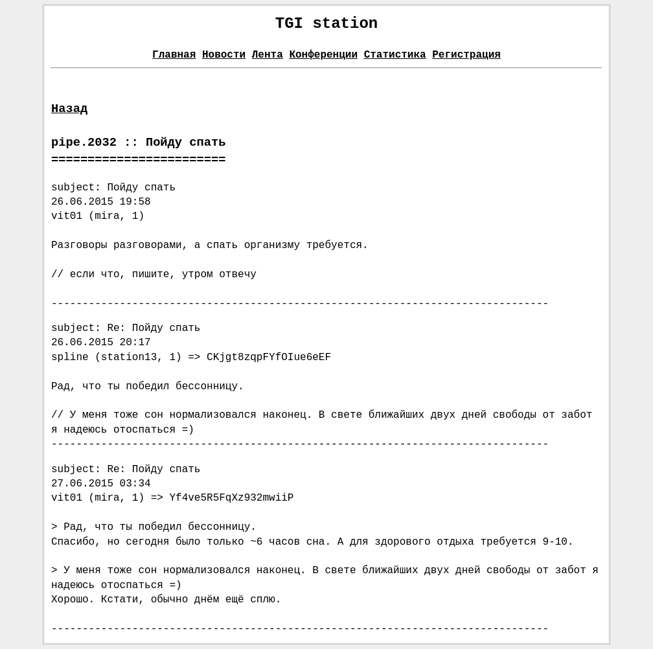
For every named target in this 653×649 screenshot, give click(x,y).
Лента (267, 55)
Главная (174, 55)
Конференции (323, 55)
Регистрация (466, 55)
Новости (224, 55)
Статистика (395, 55)
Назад (69, 109)
